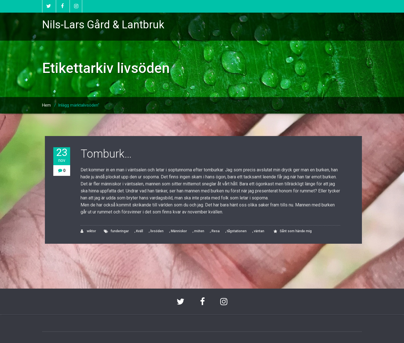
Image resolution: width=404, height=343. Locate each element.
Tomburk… (106, 153)
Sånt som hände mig (296, 231)
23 (61, 155)
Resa (216, 231)
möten (199, 231)
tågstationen (237, 231)
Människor (179, 231)
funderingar (120, 231)
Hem (46, 105)
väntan (259, 231)
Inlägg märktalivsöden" (78, 105)
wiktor (88, 231)
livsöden (157, 231)
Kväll (139, 231)
